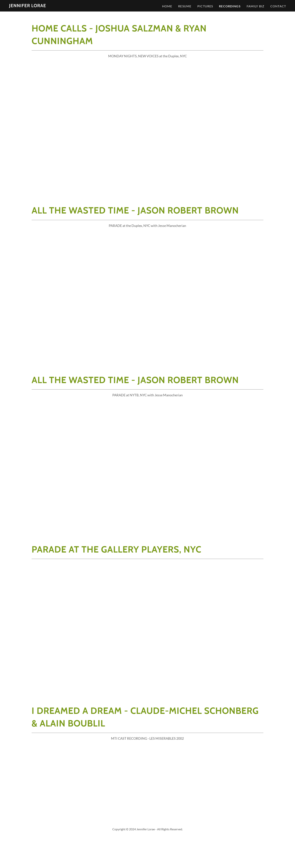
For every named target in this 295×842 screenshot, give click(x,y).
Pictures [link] (205, 6)
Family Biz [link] (255, 6)
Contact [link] (278, 6)
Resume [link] (184, 6)
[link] (27, 6)
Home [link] (167, 6)
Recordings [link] (229, 6)
